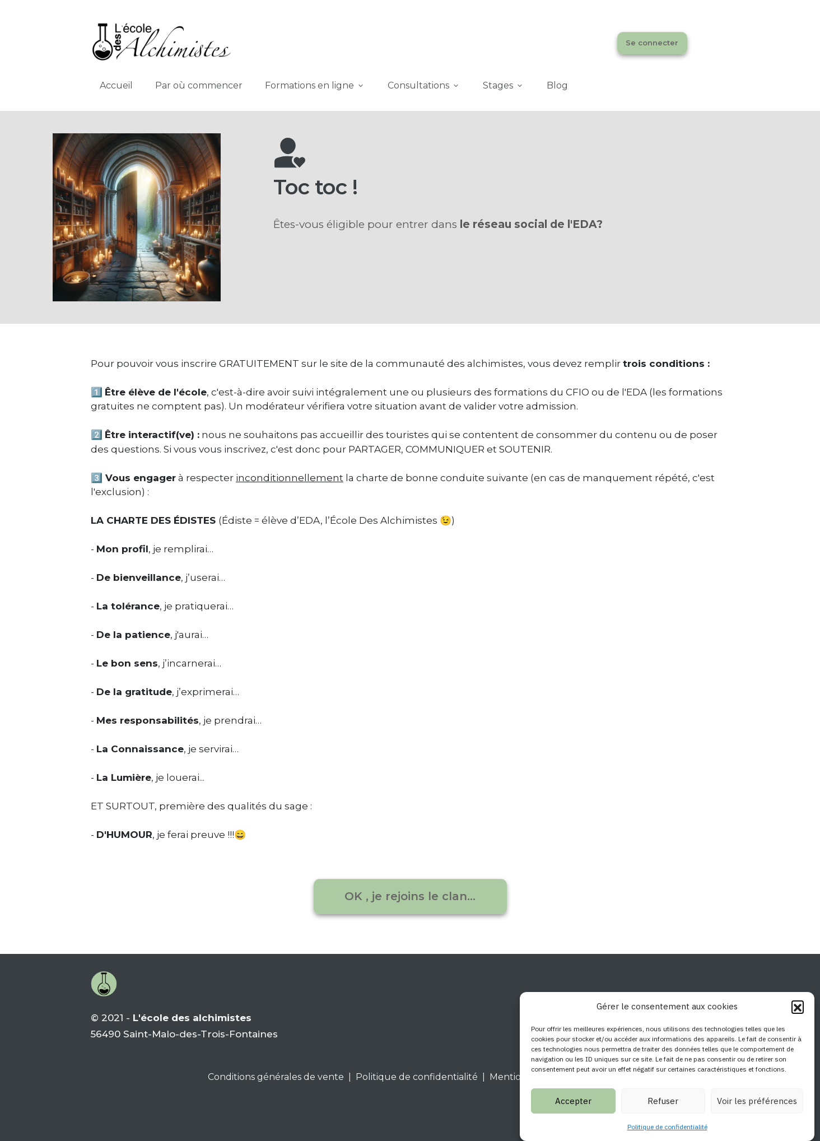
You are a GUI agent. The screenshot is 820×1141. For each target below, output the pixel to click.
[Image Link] (161, 40)
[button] (797, 1016)
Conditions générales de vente (276, 1077)
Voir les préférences (757, 1110)
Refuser (662, 1110)
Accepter (573, 1110)
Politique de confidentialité (667, 1136)
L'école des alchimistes (192, 1017)
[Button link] (652, 43)
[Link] (116, 86)
